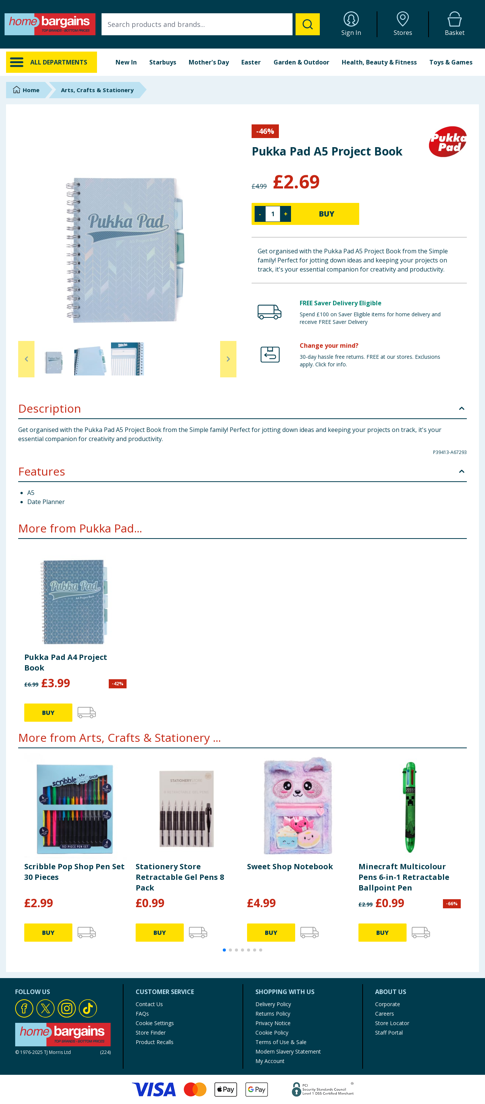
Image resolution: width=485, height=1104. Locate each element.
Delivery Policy (273, 1004)
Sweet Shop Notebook (290, 866)
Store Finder (151, 1032)
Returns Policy (272, 1013)
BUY (327, 214)
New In (126, 62)
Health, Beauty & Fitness (379, 62)
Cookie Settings (155, 1023)
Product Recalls (155, 1042)
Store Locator (392, 1023)
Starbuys (162, 62)
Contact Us (149, 1004)
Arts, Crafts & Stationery (97, 90)
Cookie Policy (271, 1032)
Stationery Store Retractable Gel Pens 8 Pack (180, 877)
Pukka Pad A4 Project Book (65, 662)
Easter (251, 62)
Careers (384, 1013)
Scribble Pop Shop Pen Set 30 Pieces (74, 871)
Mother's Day (209, 62)
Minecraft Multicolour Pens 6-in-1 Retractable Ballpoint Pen (403, 877)
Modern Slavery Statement (288, 1051)
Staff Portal (389, 1032)
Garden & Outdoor (301, 62)
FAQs (142, 1013)
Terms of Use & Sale (281, 1042)
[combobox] (211, 24)
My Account (270, 1061)
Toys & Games (450, 62)
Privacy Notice (273, 1023)
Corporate (387, 1004)
